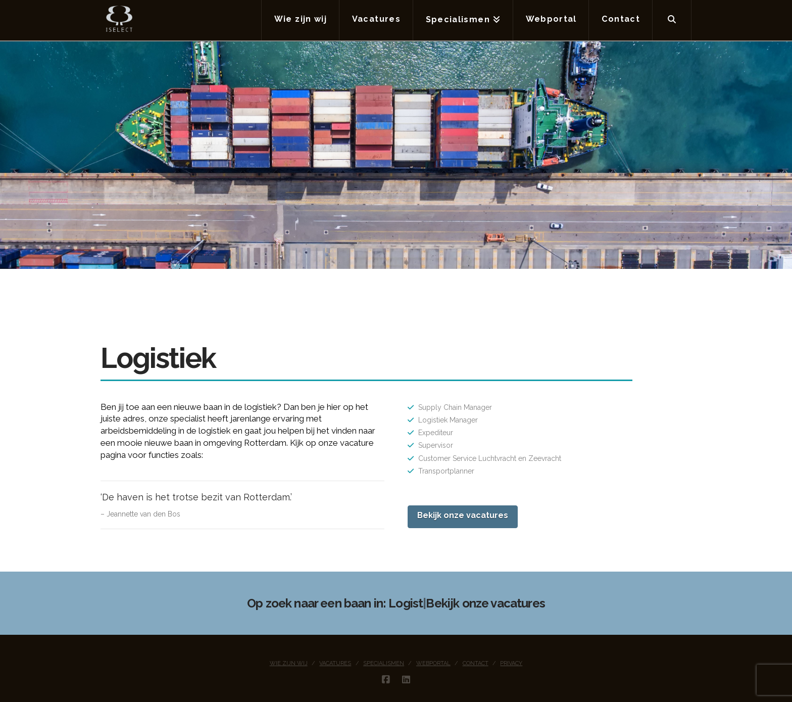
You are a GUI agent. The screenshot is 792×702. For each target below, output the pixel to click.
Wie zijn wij (289, 663)
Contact (475, 663)
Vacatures (335, 663)
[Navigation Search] (672, 20)
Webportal (433, 663)
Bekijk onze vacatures (462, 515)
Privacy (511, 663)
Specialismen (383, 663)
